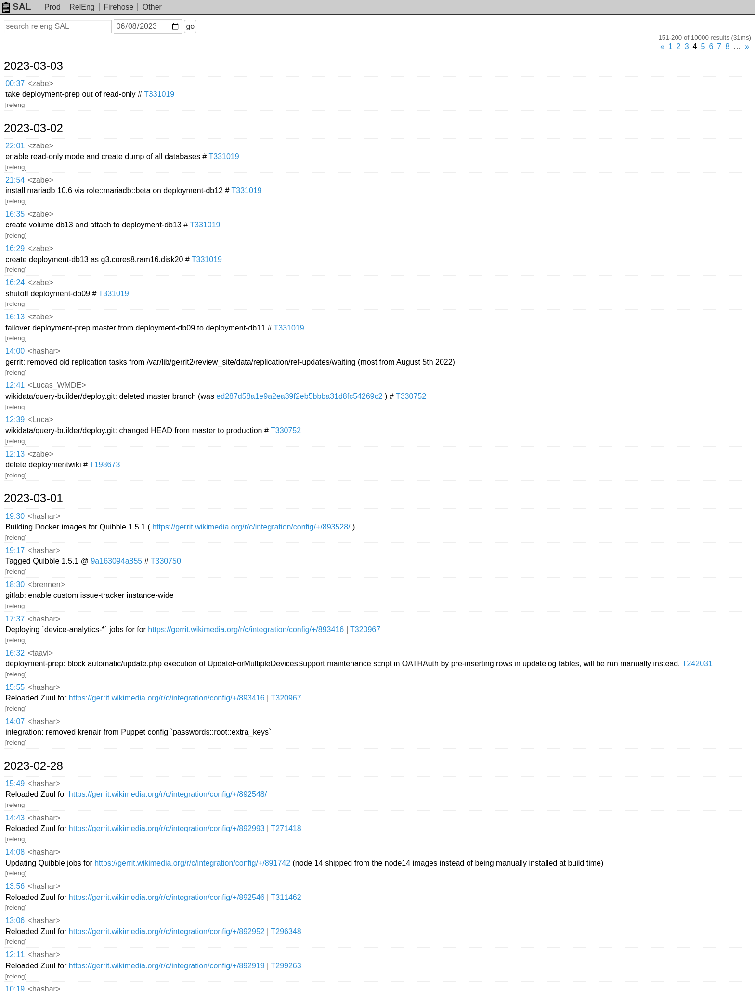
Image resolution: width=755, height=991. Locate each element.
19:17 (15, 550)
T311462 (286, 897)
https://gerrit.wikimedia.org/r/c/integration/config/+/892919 (167, 966)
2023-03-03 (33, 66)
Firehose (118, 7)
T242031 (697, 664)
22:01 (15, 146)
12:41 (15, 385)
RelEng (81, 7)
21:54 (15, 180)
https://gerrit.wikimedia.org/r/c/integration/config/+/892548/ (168, 794)
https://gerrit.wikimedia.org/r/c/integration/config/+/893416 (246, 629)
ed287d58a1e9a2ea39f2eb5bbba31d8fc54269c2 (299, 396)
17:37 (15, 619)
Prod (52, 7)
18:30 (15, 585)
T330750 (166, 561)
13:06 (15, 920)
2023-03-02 (33, 128)
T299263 (286, 966)
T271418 (286, 828)
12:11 (15, 955)
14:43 (15, 818)
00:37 (15, 83)
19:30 (15, 516)
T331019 (159, 94)
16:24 (15, 282)
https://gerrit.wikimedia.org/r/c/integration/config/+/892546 (167, 897)
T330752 (411, 396)
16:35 (15, 214)
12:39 (15, 419)
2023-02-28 (33, 766)
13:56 (15, 886)
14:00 (15, 351)
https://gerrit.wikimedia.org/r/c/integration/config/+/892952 (167, 931)
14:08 (15, 852)
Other (152, 7)
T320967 (365, 629)
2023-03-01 (33, 498)
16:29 (15, 248)
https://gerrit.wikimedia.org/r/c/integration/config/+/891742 (192, 863)
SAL (16, 6)
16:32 (15, 653)
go (190, 26)
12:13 (15, 454)
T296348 (286, 931)
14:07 (15, 721)
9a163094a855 (116, 561)
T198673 (105, 465)
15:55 (15, 687)
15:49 (15, 784)
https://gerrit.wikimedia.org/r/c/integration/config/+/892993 (167, 828)
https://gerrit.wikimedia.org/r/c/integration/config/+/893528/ (251, 527)
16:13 (15, 317)
